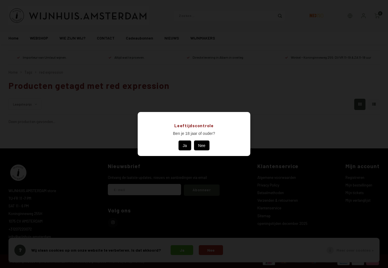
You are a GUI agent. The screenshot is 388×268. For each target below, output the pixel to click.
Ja (185, 145)
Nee (202, 145)
